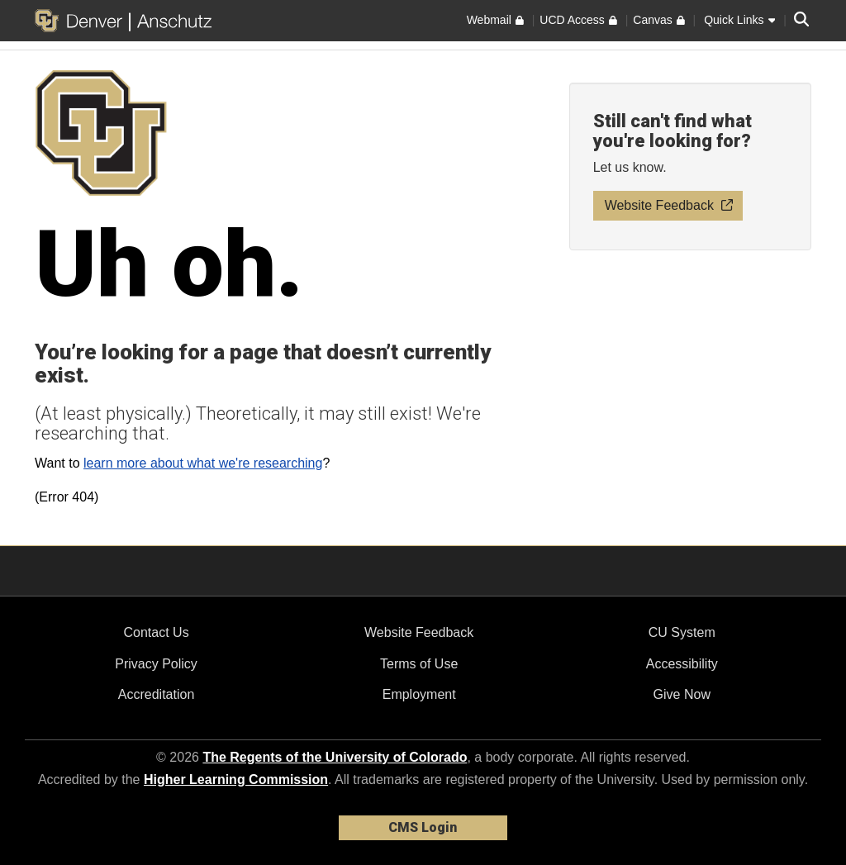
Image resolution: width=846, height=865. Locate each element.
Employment (419, 694)
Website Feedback (418, 632)
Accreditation (156, 694)
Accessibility (682, 664)
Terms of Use (419, 664)
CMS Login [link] (422, 827)
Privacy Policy (156, 664)
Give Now (682, 694)
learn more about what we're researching (202, 463)
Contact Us (155, 632)
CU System (682, 632)
